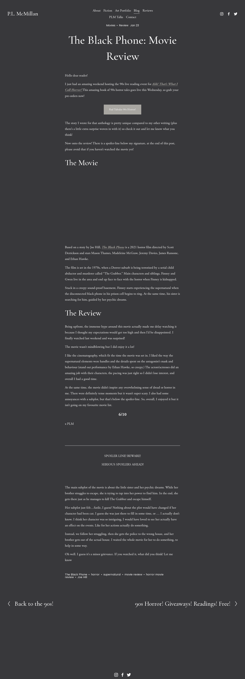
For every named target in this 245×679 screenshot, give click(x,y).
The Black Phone (76, 574)
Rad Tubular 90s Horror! (122, 109)
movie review (133, 574)
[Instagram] (222, 14)
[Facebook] (229, 14)
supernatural (112, 574)
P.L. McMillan (22, 13)
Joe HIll (82, 577)
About (97, 11)
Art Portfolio (123, 11)
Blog (137, 11)
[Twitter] (236, 14)
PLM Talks (116, 17)
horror (95, 574)
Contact (131, 17)
